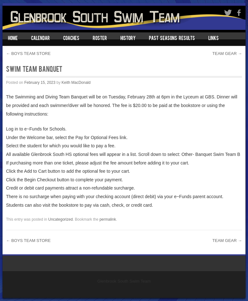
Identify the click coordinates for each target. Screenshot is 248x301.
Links (213, 39)
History (128, 39)
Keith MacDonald (76, 82)
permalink (107, 219)
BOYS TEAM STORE (28, 53)
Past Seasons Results (172, 39)
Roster (100, 39)
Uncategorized (60, 219)
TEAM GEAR (227, 53)
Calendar (40, 39)
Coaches (71, 39)
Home (13, 39)
